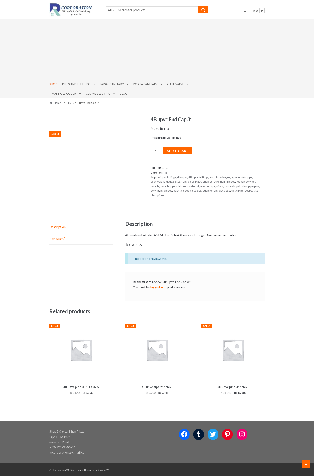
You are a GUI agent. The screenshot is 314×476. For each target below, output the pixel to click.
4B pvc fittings (167, 177)
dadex (170, 181)
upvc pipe (237, 190)
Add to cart (177, 151)
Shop (53, 84)
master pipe (207, 186)
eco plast (195, 181)
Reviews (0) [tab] (57, 238)
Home (57, 102)
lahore (182, 186)
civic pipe (246, 177)
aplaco (236, 177)
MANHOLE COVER (64, 93)
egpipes (208, 181)
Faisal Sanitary (112, 84)
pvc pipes (166, 190)
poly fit (155, 190)
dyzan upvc (182, 181)
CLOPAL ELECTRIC (98, 93)
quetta (177, 190)
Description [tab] (57, 227)
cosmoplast (158, 181)
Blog (123, 93)
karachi (155, 186)
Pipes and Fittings (76, 84)
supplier (208, 190)
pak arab (230, 186)
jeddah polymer (246, 181)
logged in (156, 287)
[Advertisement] (157, 49)
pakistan (241, 186)
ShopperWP (104, 469)
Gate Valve (175, 84)
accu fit (214, 177)
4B (69, 102)
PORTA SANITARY (145, 84)
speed (187, 190)
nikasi (219, 186)
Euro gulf (219, 181)
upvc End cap (222, 190)
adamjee (225, 177)
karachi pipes (169, 186)
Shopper (79, 469)
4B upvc (182, 177)
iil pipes (230, 181)
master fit (193, 186)
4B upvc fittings (198, 177)
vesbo (248, 190)
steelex (197, 190)
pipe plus (253, 186)
